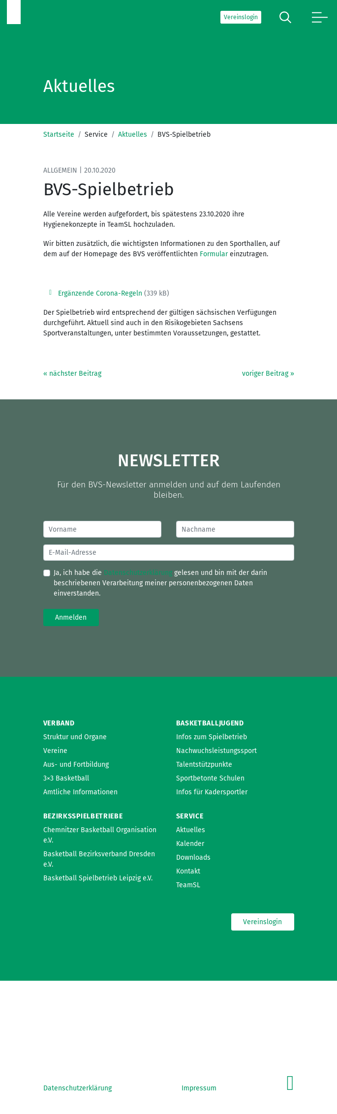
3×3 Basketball (66, 778)
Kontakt (188, 871)
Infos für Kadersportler (211, 792)
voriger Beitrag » (268, 373)
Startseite (58, 134)
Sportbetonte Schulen (210, 778)
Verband (59, 723)
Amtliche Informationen (80, 792)
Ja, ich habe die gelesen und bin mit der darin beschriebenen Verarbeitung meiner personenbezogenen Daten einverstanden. (160, 583)
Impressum (199, 1088)
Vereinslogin (241, 17)
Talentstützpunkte (204, 764)
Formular (214, 254)
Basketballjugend (210, 723)
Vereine (55, 751)
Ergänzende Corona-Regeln (100, 293)
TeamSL (188, 885)
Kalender (190, 844)
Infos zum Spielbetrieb (211, 737)
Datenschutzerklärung (138, 573)
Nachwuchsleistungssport (216, 751)
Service (190, 816)
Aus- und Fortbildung (76, 764)
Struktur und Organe (75, 737)
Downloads (193, 857)
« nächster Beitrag (72, 373)
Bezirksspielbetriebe (83, 816)
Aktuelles (132, 134)
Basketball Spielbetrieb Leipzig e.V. (98, 878)
